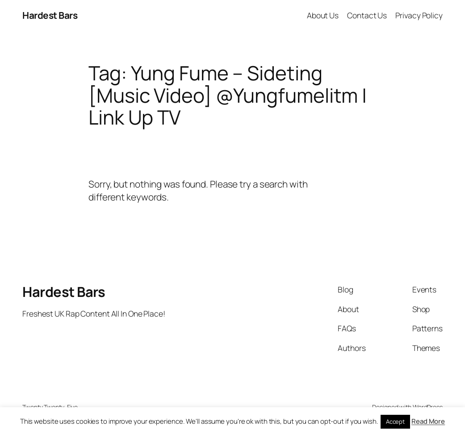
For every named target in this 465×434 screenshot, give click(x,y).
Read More (428, 421)
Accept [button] (395, 421)
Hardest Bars (49, 15)
